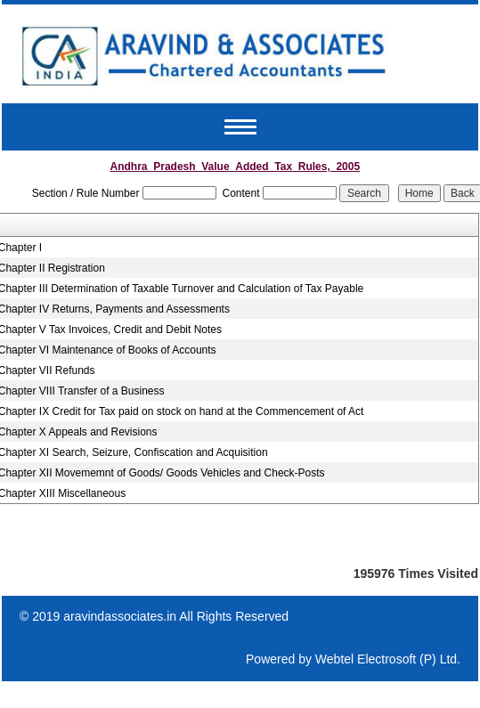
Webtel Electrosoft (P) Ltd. (387, 659)
